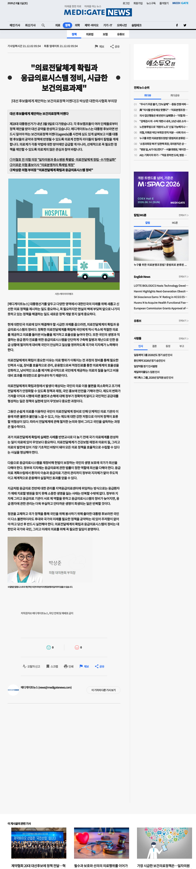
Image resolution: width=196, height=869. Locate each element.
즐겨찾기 (163, 3)
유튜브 (120, 34)
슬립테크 (136, 25)
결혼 (154, 346)
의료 (57, 25)
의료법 (89, 34)
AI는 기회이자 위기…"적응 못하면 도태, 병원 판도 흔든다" (163, 155)
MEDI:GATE (180, 3)
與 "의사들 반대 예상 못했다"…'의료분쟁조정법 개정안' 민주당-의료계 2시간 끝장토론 (163, 110)
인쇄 (70, 666)
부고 (181, 346)
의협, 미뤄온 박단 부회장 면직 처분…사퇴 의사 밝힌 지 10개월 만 (163, 132)
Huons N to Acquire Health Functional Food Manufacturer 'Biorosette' (161, 302)
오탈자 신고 (33, 666)
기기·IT (107, 25)
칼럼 (147, 223)
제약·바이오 (91, 25)
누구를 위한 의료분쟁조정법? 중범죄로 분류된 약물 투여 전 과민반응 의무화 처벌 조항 (163, 138)
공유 (117, 46)
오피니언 (122, 25)
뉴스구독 (150, 3)
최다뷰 (147, 95)
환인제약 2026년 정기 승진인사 (149, 360)
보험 (105, 34)
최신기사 (30, 25)
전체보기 (182, 215)
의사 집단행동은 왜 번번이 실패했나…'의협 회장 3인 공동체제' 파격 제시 (163, 115)
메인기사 (15, 25)
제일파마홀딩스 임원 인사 (146, 372)
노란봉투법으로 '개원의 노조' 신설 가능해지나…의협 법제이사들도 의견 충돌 (163, 127)
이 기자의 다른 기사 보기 (103, 690)
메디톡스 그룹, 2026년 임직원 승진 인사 (153, 377)
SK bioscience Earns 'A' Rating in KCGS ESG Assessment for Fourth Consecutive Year (161, 297)
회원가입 (137, 3)
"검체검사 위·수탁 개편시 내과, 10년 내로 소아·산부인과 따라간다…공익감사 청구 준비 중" (163, 121)
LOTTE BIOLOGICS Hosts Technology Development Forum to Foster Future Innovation (161, 285)
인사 (140, 346)
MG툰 (175, 223)
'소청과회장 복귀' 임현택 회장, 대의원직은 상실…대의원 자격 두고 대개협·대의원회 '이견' (163, 144)
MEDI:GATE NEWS (98, 10)
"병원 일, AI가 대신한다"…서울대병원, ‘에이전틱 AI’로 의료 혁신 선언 (163, 149)
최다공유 (174, 95)
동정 (168, 346)
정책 (67, 25)
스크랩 (54, 666)
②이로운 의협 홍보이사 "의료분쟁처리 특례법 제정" (42, 164)
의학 (77, 25)
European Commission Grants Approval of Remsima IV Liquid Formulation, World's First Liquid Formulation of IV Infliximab (161, 308)
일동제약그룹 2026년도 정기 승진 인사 (153, 355)
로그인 (126, 3)
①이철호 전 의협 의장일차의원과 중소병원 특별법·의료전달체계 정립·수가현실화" (63, 159)
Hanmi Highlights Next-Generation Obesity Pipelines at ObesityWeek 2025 (161, 291)
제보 (101, 46)
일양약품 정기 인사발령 (145, 366)
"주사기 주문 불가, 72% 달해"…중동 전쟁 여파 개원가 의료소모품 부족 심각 (163, 104)
